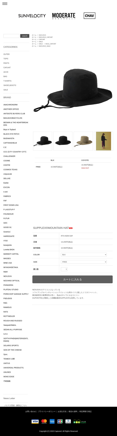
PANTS (6, 63)
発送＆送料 (72, 411)
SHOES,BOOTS (9, 85)
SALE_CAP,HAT (50, 44)
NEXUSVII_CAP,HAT (46, 37)
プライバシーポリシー (46, 411)
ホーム (34, 35)
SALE (41, 41)
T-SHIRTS (7, 81)
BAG (5, 76)
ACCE (5, 72)
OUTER (6, 54)
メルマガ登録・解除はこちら (15, 405)
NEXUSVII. (42, 35)
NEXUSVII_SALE (44, 46)
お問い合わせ (30, 411)
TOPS (5, 59)
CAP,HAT (42, 39)
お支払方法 (62, 411)
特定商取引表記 (85, 411)
